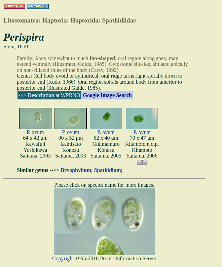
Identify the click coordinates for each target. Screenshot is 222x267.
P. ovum (35, 132)
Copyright (63, 258)
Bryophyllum (76, 170)
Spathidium (107, 170)
